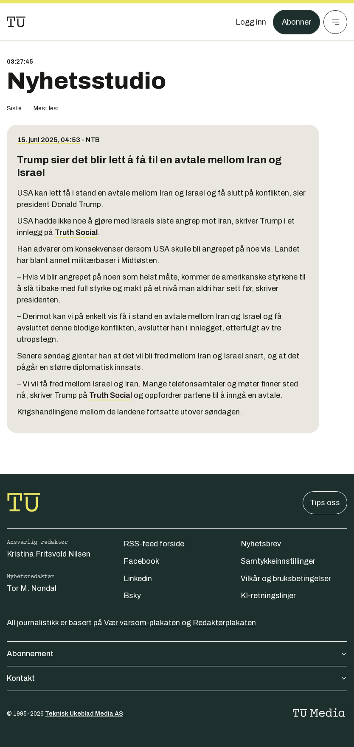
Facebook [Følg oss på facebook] (141, 561)
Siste (14, 108)
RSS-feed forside (154, 544)
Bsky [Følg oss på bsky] (132, 595)
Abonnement (177, 653)
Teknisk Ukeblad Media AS (84, 714)
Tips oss (325, 502)
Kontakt (177, 678)
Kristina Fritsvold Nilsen (48, 554)
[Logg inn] (251, 22)
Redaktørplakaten (224, 622)
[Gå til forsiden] (16, 22)
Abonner (296, 22)
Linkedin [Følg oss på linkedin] (138, 578)
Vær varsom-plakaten (142, 622)
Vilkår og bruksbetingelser (286, 578)
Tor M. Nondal (31, 588)
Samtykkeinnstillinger (278, 561)
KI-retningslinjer (268, 595)
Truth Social (76, 232)
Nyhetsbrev (261, 544)
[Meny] (335, 22)
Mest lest (46, 108)
